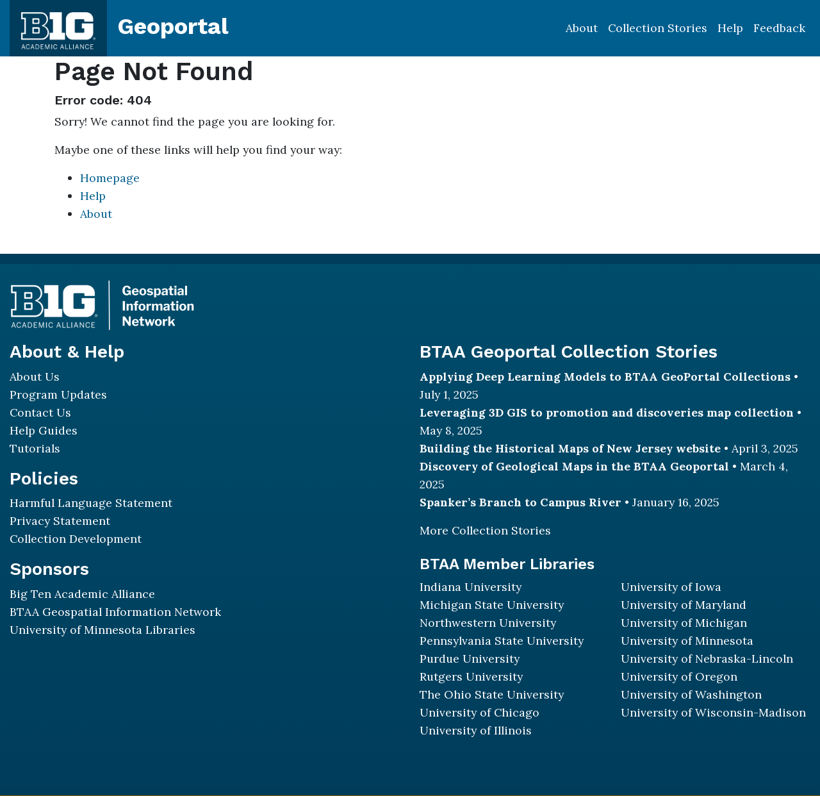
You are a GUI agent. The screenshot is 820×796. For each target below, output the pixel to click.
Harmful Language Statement (91, 502)
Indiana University (470, 586)
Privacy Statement (60, 520)
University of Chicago (479, 712)
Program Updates (58, 394)
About (582, 28)
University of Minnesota (687, 640)
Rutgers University (471, 676)
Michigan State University (492, 604)
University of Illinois (476, 730)
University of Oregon (679, 676)
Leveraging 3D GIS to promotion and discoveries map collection (607, 412)
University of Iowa (671, 586)
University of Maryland (683, 604)
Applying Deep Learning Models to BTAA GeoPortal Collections (605, 376)
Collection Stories (657, 28)
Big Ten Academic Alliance (82, 593)
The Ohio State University (492, 694)
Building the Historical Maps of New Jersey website (570, 448)
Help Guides (44, 430)
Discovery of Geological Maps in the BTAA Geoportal (574, 466)
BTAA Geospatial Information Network (115, 611)
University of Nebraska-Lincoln (707, 658)
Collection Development (76, 538)
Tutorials (35, 448)
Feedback (779, 28)
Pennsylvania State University (502, 640)
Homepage (110, 177)
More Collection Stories (485, 530)
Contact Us (40, 412)
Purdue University (470, 658)
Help (730, 28)
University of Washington (691, 694)
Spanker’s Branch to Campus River (520, 502)
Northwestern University (488, 622)
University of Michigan (684, 622)
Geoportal (173, 26)
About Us (35, 376)
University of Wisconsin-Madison (713, 712)
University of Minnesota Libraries (102, 629)
